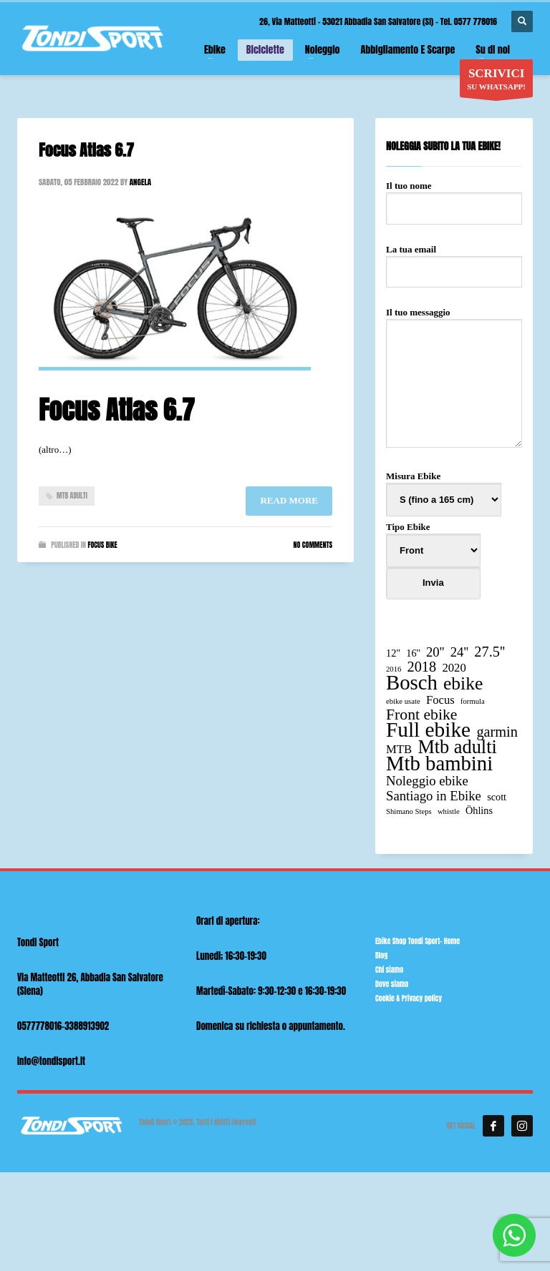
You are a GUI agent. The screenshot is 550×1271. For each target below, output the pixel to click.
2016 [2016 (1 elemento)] (393, 669)
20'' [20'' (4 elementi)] (435, 652)
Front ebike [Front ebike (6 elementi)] (421, 715)
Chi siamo (389, 969)
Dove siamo (391, 983)
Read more (289, 500)
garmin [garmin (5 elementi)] (497, 732)
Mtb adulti (72, 495)
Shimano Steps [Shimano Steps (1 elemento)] (409, 811)
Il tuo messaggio (454, 378)
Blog (381, 955)
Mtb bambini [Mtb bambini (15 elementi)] (439, 763)
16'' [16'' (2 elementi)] (413, 653)
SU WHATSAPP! (496, 82)
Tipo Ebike (433, 569)
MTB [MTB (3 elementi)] (399, 749)
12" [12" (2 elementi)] (393, 653)
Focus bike (102, 544)
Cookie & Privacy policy (408, 998)
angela (140, 182)
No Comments (313, 544)
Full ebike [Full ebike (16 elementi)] (428, 730)
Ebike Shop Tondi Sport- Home (417, 941)
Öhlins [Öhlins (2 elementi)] (479, 810)
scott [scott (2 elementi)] (496, 797)
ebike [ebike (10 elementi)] (463, 683)
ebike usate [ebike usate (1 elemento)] (403, 701)
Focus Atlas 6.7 (86, 150)
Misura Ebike (443, 488)
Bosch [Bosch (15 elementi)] (412, 683)
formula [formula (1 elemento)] (472, 701)
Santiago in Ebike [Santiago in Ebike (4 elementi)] (433, 796)
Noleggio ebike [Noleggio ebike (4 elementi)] (427, 780)
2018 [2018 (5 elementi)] (422, 667)
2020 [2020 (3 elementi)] (453, 667)
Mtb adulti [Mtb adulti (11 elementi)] (457, 747)
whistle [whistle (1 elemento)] (449, 811)
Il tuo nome (454, 196)
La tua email (454, 260)
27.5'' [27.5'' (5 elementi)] (489, 652)
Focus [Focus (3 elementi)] (440, 700)
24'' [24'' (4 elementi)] (459, 652)
